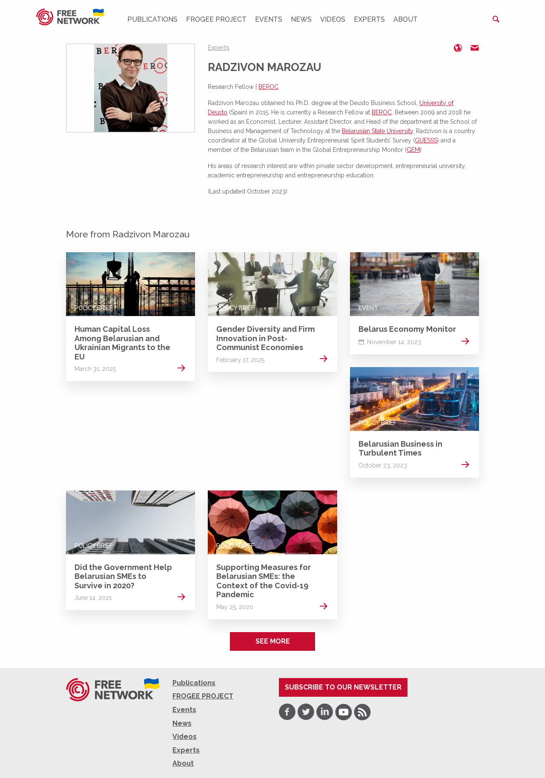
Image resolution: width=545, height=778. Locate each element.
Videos (332, 19)
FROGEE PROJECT (216, 19)
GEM (413, 149)
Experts (369, 19)
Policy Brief (94, 308)
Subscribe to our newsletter (343, 687)
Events (268, 19)
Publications (152, 19)
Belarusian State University (377, 131)
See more (272, 641)
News (301, 19)
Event (368, 308)
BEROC (268, 86)
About (405, 19)
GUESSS (426, 140)
